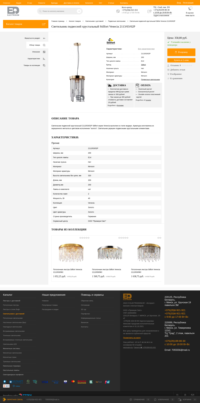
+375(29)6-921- (128, 10)
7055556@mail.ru (181, 346)
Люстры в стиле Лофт (11, 306)
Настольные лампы (11, 367)
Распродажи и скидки (50, 306)
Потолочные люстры (11, 302)
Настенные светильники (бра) (14, 319)
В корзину (181, 52)
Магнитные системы (11, 345)
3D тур (83, 306)
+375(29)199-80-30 (161, 10)
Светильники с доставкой (13, 310)
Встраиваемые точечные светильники (17, 336)
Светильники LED (10, 341)
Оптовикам (85, 302)
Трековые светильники (12, 358)
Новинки (6, 3)
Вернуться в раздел (35, 38)
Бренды (54, 3)
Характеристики (36, 58)
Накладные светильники (12, 323)
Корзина (187, 400)
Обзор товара (37, 45)
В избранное (174, 74)
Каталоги (89, 3)
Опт (100, 3)
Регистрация (188, 3)
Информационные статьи (91, 315)
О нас (29, 3)
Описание (38, 52)
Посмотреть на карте (132, 334)
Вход (179, 3)
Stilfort (143, 65)
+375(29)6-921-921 (175, 306)
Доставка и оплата (71, 3)
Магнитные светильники (12, 349)
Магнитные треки (9, 354)
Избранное (164, 400)
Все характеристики (146, 49)
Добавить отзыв (176, 70)
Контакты (124, 3)
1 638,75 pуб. (143, 273)
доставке (120, 105)
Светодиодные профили (13, 371)
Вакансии (84, 319)
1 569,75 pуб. (104, 273)
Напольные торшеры (12, 362)
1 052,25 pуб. (65, 273)
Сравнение (139, 400)
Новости (41, 3)
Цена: (177, 38)
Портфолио (85, 310)
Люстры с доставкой (11, 297)
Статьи (111, 3)
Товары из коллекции (34, 65)
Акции (18, 3)
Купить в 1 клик (181, 60)
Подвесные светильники (150, 79)
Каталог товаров (25, 24)
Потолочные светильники (13, 315)
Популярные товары (50, 302)
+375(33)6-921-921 (175, 310)
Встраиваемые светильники (13, 328)
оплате (148, 100)
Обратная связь (87, 297)
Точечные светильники (12, 332)
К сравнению (174, 78)
